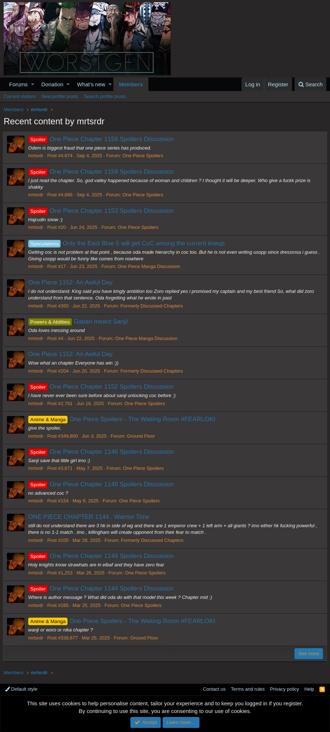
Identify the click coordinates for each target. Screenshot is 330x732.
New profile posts (59, 96)
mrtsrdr (36, 155)
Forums (18, 84)
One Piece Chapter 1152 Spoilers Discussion (102, 386)
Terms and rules (248, 689)
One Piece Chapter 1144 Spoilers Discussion (102, 555)
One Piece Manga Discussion (149, 266)
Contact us (214, 689)
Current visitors (19, 96)
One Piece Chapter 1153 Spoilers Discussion (102, 210)
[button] (32, 84)
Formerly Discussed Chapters (152, 306)
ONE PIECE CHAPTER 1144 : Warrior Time (89, 516)
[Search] (310, 84)
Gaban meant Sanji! (79, 321)
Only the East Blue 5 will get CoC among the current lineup (127, 243)
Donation (52, 84)
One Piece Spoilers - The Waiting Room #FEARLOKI (122, 419)
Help (309, 689)
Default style (21, 689)
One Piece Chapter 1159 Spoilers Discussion (102, 139)
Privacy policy (284, 689)
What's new (91, 84)
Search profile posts (105, 96)
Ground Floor (142, 436)
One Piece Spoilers (143, 155)
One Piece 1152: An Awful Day (71, 282)
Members (131, 84)
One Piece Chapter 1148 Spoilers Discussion (102, 451)
